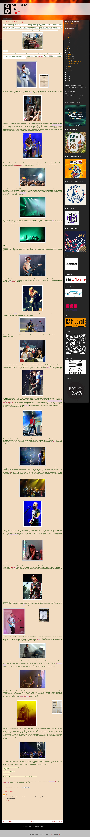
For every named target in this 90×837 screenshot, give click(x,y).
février (69, 70)
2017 (68, 48)
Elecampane (13, 567)
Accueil (32, 821)
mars (69, 68)
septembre (70, 58)
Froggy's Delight (53, 781)
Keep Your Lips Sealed (13, 534)
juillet (69, 60)
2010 (68, 80)
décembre (70, 54)
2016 (68, 50)
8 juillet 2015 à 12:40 (14, 795)
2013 (68, 74)
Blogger (60, 834)
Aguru (52, 834)
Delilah (53, 441)
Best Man (48, 367)
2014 (68, 72)
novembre (70, 56)
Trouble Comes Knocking (24, 696)
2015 (68, 52)
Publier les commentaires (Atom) (35, 826)
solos (31, 92)
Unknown (8, 795)
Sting (10, 472)
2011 (68, 78)
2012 (68, 76)
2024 (68, 35)
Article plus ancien (57, 821)
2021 (68, 40)
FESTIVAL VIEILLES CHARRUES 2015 (75, 61)
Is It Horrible (12, 281)
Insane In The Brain (18, 165)
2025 (68, 33)
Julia (53, 220)
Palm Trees (40, 56)
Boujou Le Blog (6, 782)
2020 (68, 42)
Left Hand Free (23, 193)
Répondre (8, 800)
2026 (68, 31)
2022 (68, 39)
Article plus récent (8, 821)
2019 (68, 44)
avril (69, 66)
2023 (68, 37)
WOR (24, 605)
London (38, 639)
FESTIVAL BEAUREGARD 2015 (74, 63)
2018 (68, 46)
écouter (15, 313)
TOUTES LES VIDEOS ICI (70, 23)
